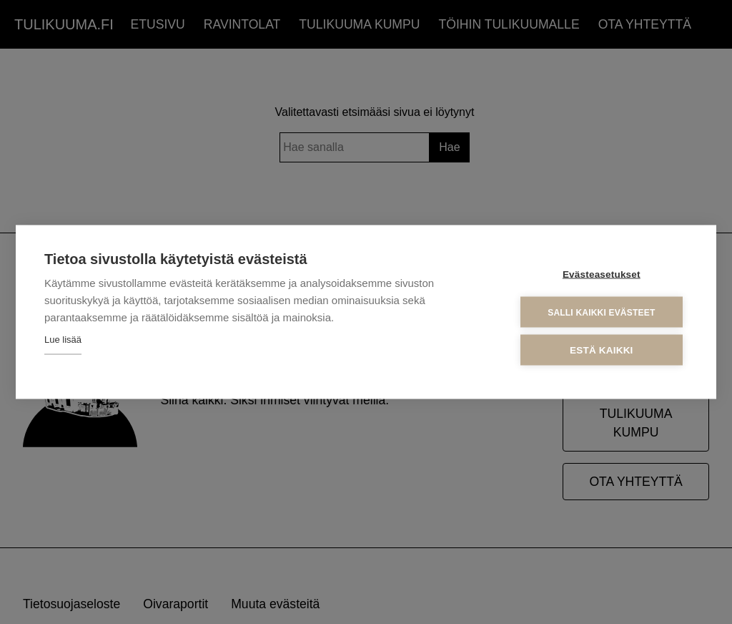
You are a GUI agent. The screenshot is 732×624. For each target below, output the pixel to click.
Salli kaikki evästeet (601, 312)
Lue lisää (62, 339)
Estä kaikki (601, 350)
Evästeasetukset (601, 274)
